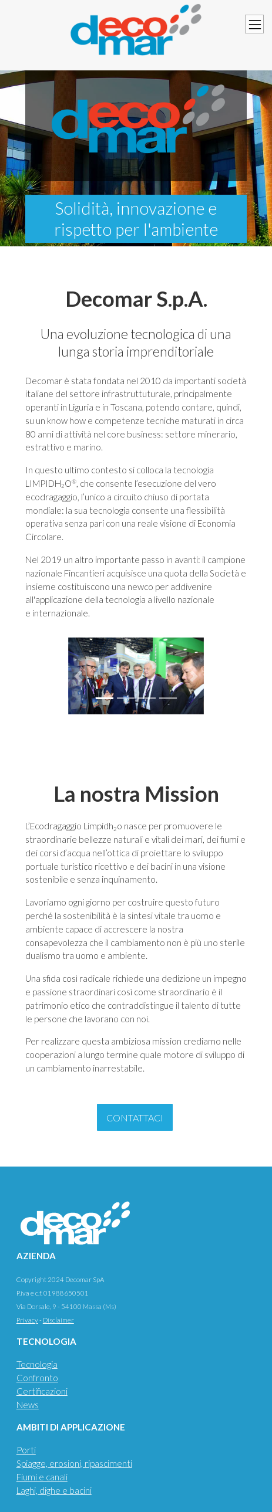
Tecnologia (37, 1364)
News (27, 1404)
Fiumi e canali (42, 1477)
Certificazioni (42, 1391)
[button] (78, 676)
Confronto (37, 1377)
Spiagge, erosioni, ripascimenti (74, 1463)
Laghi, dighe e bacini (54, 1490)
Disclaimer (58, 1320)
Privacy (27, 1320)
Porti (26, 1450)
